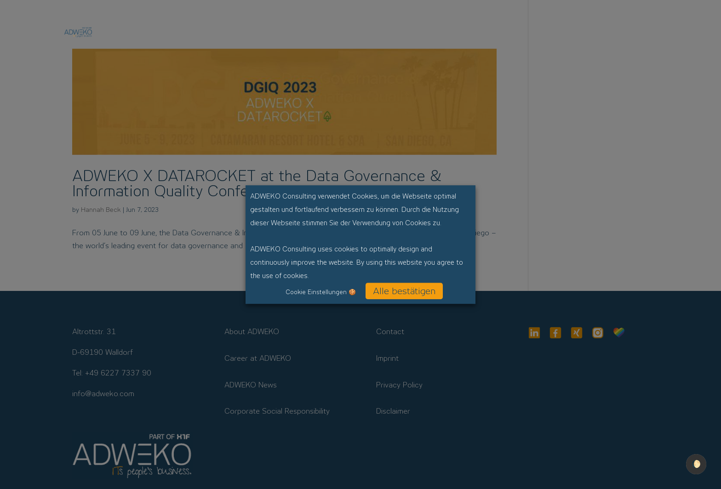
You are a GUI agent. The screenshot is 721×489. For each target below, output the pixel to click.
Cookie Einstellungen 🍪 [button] (321, 292)
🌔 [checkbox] (696, 464)
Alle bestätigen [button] (404, 290)
